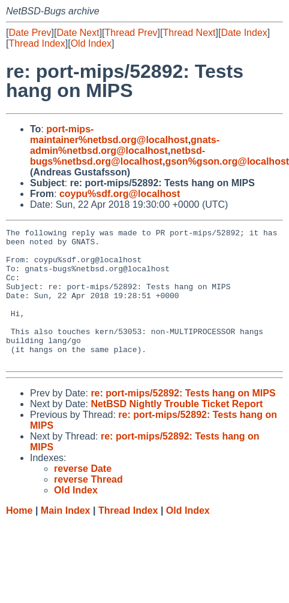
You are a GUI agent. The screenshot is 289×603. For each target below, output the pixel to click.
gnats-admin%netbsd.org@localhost (124, 145)
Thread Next (188, 33)
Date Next (77, 33)
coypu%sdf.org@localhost (119, 194)
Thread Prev (131, 33)
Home (19, 537)
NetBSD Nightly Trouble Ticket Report (177, 431)
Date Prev (29, 33)
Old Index (91, 43)
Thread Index (36, 43)
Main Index (66, 537)
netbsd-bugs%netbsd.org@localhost (117, 156)
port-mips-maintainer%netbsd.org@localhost (109, 134)
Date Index (244, 33)
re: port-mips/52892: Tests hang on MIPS (183, 420)
